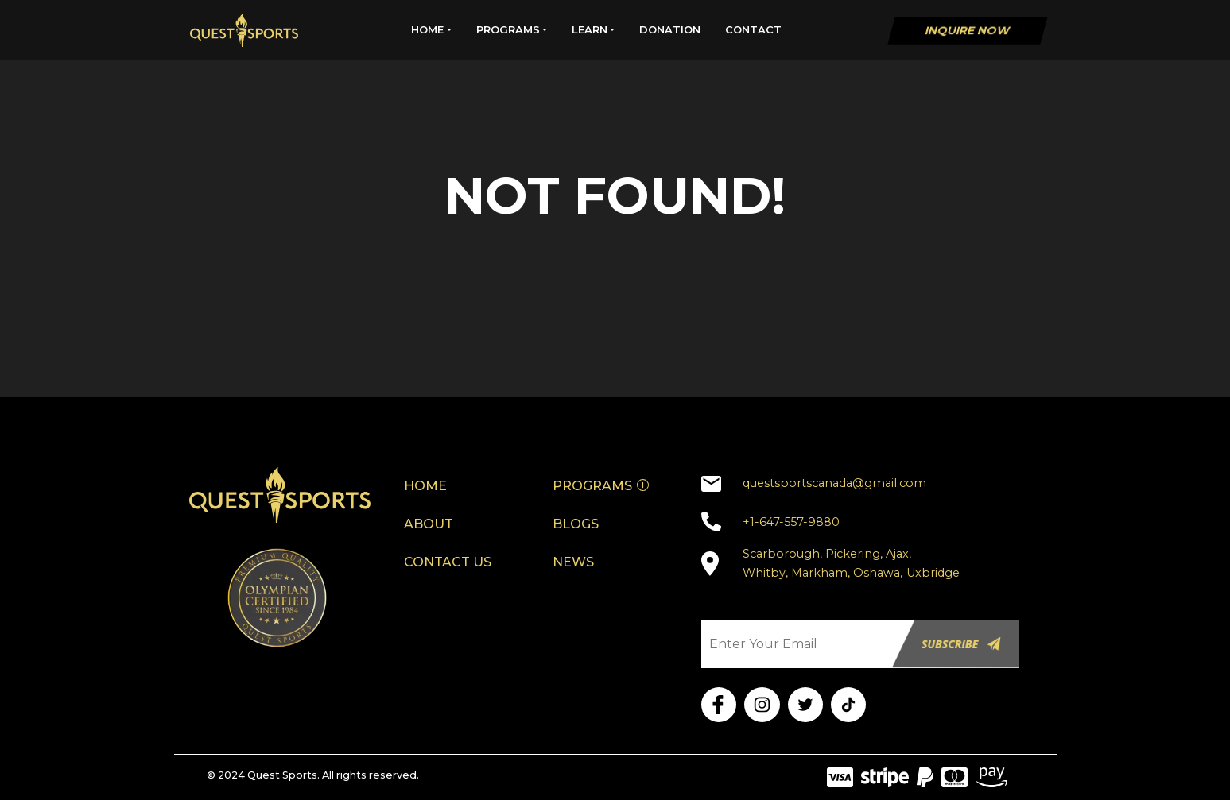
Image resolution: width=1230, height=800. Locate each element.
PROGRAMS (508, 29)
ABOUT (428, 523)
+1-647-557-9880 (791, 522)
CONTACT (753, 29)
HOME (427, 29)
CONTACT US (447, 562)
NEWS (573, 562)
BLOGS (576, 523)
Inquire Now (967, 30)
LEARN (589, 29)
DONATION (669, 29)
